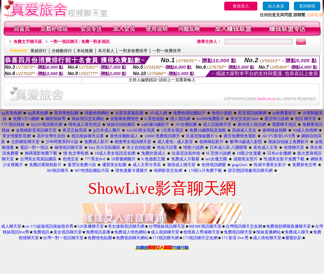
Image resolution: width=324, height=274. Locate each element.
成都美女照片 (245, 159)
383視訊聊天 (57, 170)
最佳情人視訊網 (251, 124)
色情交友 (71, 159)
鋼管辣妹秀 (55, 118)
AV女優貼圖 (186, 124)
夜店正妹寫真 (75, 130)
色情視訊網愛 (214, 164)
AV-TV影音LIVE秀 (278, 136)
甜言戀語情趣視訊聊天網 (250, 170)
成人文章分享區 (147, 164)
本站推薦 (85, 50)
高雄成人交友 (244, 130)
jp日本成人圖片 (106, 130)
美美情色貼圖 (66, 113)
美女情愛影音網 (16, 136)
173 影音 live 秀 (235, 237)
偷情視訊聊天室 (68, 147)
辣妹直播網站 (268, 232)
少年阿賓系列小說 (62, 141)
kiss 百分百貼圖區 (105, 147)
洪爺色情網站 (97, 113)
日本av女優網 (279, 153)
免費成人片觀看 (185, 159)
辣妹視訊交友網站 (88, 118)
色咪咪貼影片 (211, 141)
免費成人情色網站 (130, 232)
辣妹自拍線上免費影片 (288, 141)
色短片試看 (167, 147)
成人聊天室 (11, 226)
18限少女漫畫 (249, 153)
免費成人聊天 (297, 232)
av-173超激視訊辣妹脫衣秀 (49, 226)
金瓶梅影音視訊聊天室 (36, 130)
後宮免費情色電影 (240, 136)
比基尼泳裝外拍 (186, 153)
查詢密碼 (307, 6)
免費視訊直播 (98, 232)
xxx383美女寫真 (140, 130)
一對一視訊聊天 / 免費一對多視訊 (80, 41)
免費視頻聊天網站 (132, 237)
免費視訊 (41, 232)
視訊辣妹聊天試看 (87, 136)
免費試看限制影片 (45, 164)
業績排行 (38, 50)
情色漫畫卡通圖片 (131, 170)
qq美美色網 (11, 113)
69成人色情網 (305, 130)
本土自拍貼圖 (138, 147)
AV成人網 (158, 113)
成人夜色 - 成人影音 (175, 141)
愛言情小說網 (276, 118)
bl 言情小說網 (218, 153)
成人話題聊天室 (217, 124)
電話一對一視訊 (34, 147)
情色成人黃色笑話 (84, 124)
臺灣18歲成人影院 (246, 141)
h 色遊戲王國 (153, 159)
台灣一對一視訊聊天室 (63, 237)
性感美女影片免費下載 (284, 159)
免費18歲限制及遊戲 (207, 130)
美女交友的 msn (244, 118)
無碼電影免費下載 (41, 153)
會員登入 (241, 6)
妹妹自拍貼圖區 (121, 124)
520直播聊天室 (90, 226)
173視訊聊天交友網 (200, 237)
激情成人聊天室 (181, 164)
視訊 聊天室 (305, 118)
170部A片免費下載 (205, 170)
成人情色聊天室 (267, 237)
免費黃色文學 (304, 164)
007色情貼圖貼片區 (92, 170)
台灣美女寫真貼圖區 (38, 159)
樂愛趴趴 (293, 237)
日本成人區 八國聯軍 (228, 147)
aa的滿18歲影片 (155, 124)
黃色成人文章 (265, 147)
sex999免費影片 (210, 118)
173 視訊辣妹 (13, 124)
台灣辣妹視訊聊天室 (166, 226)
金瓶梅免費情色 (124, 118)
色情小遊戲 (222, 113)
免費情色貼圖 (100, 237)
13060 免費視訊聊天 (162, 136)
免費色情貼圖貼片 (189, 113)
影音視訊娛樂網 (252, 113)
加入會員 (276, 6)
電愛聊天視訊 (284, 124)
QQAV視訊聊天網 (46, 124)
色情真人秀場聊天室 (201, 232)
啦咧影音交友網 (168, 170)
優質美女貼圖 (114, 164)
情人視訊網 (180, 118)
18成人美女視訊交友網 (115, 153)
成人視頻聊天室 (165, 232)
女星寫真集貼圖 (129, 113)
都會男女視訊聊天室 (133, 141)
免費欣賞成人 (153, 153)
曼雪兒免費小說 (82, 164)
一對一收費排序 (167, 50)
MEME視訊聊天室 (205, 226)
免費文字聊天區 (28, 41)
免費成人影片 (96, 141)
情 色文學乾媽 (76, 153)
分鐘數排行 (62, 50)
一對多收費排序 (133, 50)
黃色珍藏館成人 (124, 136)
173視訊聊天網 (166, 237)
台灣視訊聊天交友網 (244, 226)
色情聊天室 (294, 147)
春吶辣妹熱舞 (274, 130)
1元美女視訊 (172, 130)
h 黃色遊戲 (154, 118)
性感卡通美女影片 (270, 164)
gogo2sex (240, 164)
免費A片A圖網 (26, 118)
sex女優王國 (216, 159)
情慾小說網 (193, 147)
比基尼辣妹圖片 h (201, 136)
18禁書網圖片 (123, 159)
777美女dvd (95, 159)
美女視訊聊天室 (67, 232)
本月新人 (106, 50)
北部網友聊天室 (25, 141)
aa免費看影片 (285, 113)
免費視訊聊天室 (238, 232)
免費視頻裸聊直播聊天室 (288, 226)
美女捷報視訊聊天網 (126, 226)
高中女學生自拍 (51, 136)
